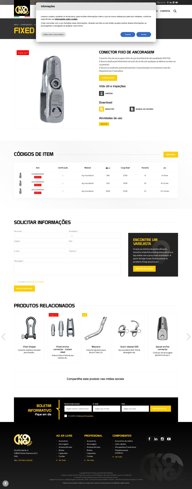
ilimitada (109, 93)
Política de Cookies (84, 483)
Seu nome (18, 231)
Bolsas (61, 450)
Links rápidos (120, 444)
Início (16, 25)
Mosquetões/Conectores (125, 447)
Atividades (74, 231)
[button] (3, 336)
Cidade (17, 241)
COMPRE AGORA (108, 78)
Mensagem (19, 261)
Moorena (96, 346)
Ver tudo (62, 460)
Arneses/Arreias (65, 447)
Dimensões (170, 155)
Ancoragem (63, 444)
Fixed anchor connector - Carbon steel (62, 349)
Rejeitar (128, 34)
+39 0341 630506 (24, 460)
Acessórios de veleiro (124, 441)
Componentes (26, 25)
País (71, 241)
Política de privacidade (70, 483)
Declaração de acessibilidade (110, 483)
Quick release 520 (129, 346)
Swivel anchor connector (162, 348)
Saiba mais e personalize (53, 34)
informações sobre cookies (66, 19)
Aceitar (144, 34)
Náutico (104, 124)
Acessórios (63, 441)
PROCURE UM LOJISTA (144, 269)
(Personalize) (95, 483)
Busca (175, 11)
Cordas (62, 456)
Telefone (73, 251)
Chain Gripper (29, 346)
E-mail (17, 251)
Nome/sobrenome (72, 404)
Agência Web (125, 483)
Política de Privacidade (35, 282)
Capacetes (63, 453)
